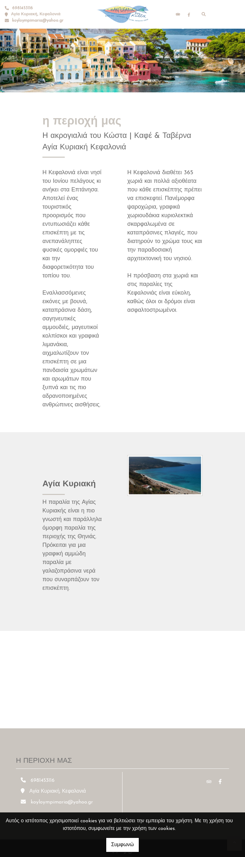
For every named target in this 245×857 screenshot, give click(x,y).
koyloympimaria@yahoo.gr (37, 20)
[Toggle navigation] (226, 14)
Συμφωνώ (122, 844)
